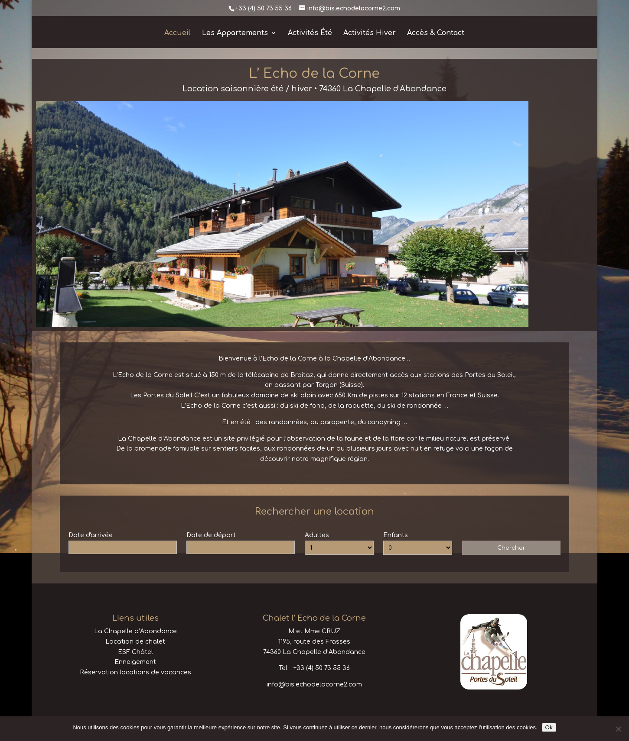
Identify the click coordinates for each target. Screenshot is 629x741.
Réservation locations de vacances (135, 672)
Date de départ (211, 535)
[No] (618, 729)
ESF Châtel (135, 652)
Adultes (317, 535)
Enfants (395, 535)
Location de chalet (135, 641)
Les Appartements (235, 33)
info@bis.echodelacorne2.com (314, 684)
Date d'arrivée (90, 535)
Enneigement (135, 662)
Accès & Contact (435, 33)
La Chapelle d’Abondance (135, 631)
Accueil (177, 33)
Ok (549, 727)
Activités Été (310, 33)
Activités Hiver (369, 33)
